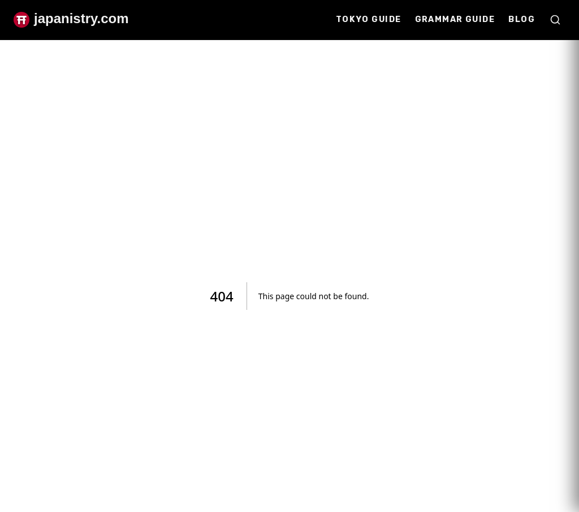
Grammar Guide (455, 19)
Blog (521, 19)
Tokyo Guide (368, 19)
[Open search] (555, 20)
